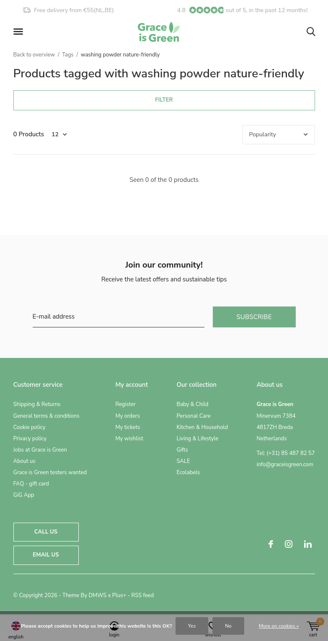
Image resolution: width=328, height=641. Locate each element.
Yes (192, 626)
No (228, 626)
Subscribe (253, 317)
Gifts (182, 450)
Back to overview (34, 55)
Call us (45, 532)
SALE (183, 461)
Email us (46, 555)
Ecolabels (188, 472)
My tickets (127, 427)
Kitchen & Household (202, 427)
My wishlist (129, 438)
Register (125, 404)
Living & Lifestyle (197, 438)
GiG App (23, 495)
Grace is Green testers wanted (50, 472)
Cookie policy (29, 427)
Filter (164, 100)
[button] (19, 32)
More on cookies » (279, 626)
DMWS (97, 595)
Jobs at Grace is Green (40, 450)
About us (24, 461)
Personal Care (193, 416)
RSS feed (143, 595)
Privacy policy (30, 438)
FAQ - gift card (31, 484)
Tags (68, 55)
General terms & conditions (46, 416)
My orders (127, 416)
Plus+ (119, 595)
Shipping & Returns (37, 404)
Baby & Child (192, 404)
